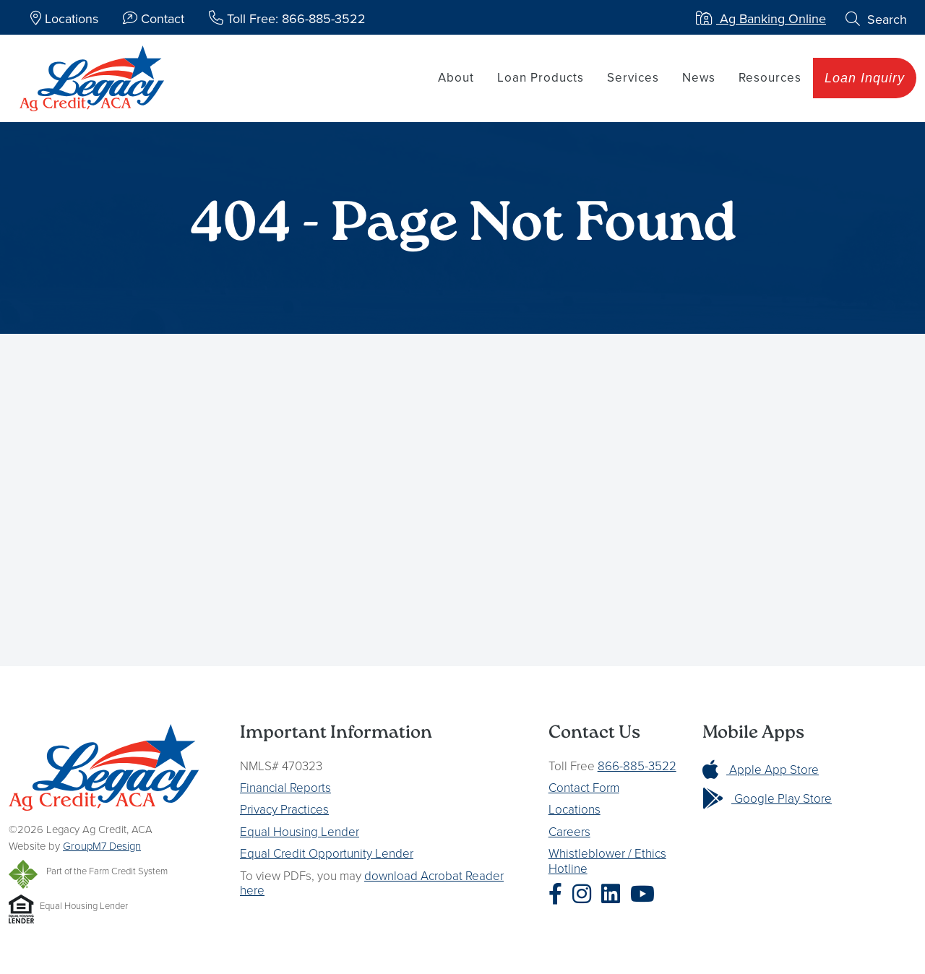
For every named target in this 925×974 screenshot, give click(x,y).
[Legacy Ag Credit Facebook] (558, 894)
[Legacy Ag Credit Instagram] (585, 894)
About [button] (456, 77)
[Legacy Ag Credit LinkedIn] (614, 894)
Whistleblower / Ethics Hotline (607, 860)
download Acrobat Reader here (372, 882)
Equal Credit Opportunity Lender (326, 853)
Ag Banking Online (761, 18)
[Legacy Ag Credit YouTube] (646, 894)
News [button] (698, 77)
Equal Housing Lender (299, 831)
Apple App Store (760, 769)
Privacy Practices (284, 809)
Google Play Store (767, 798)
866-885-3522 (637, 765)
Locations (574, 809)
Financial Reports (285, 787)
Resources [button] (770, 77)
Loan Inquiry (865, 78)
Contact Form (583, 787)
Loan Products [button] (540, 77)
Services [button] (633, 77)
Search (876, 19)
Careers (569, 831)
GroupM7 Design (102, 845)
